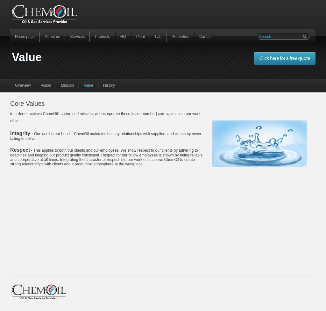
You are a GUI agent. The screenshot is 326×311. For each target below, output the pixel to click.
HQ (123, 36)
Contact (205, 36)
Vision (46, 85)
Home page (25, 36)
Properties (180, 36)
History (109, 85)
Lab (158, 36)
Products (102, 36)
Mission (67, 85)
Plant (140, 36)
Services (77, 36)
